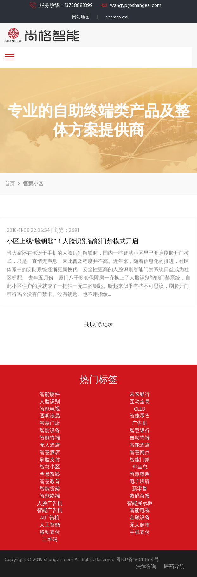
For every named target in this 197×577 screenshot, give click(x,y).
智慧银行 (140, 431)
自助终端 (140, 438)
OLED (139, 409)
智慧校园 (140, 474)
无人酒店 (50, 445)
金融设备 (140, 518)
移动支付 (50, 532)
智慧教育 (50, 481)
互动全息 (140, 402)
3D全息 (140, 467)
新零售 (139, 489)
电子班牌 (140, 481)
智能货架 (50, 489)
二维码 (49, 540)
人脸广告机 (49, 503)
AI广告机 (50, 518)
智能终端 (50, 438)
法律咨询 (146, 567)
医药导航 (174, 567)
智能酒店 (140, 445)
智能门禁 (140, 460)
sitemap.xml (117, 17)
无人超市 (140, 525)
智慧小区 (50, 467)
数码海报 (140, 496)
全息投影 (50, 474)
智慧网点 (140, 453)
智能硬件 (50, 394)
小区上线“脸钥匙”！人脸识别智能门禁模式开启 (72, 244)
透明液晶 (50, 416)
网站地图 (81, 17)
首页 (10, 184)
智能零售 (140, 416)
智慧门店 (50, 423)
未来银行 (140, 394)
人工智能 (50, 525)
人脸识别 (50, 402)
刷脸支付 (50, 460)
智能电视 (50, 409)
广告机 (139, 423)
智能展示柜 (139, 503)
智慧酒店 (50, 453)
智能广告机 (49, 510)
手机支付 (140, 532)
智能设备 (50, 431)
